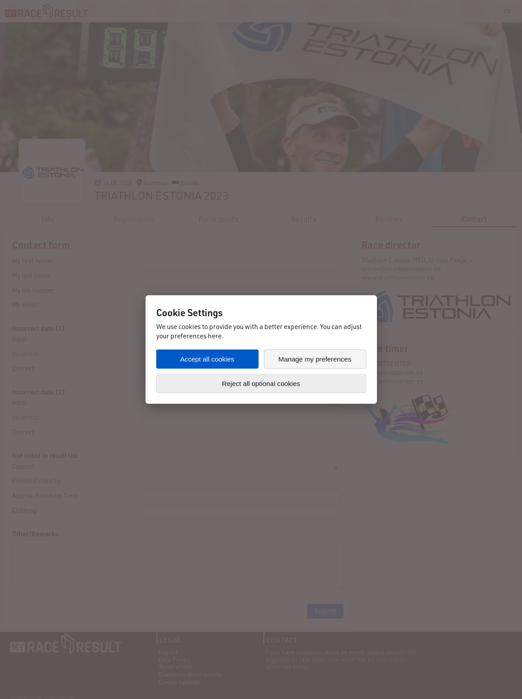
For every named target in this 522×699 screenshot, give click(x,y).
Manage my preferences (315, 359)
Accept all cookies (207, 359)
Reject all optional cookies (261, 383)
